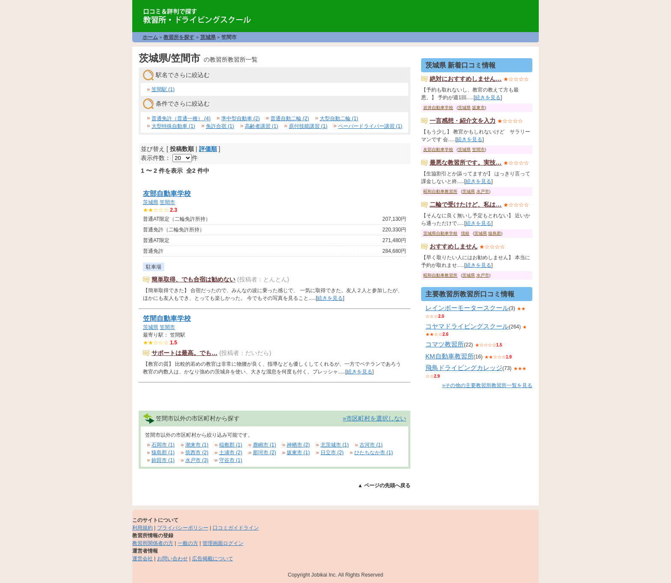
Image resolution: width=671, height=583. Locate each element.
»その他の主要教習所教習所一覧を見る (487, 385)
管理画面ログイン (222, 543)
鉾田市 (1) (163, 460)
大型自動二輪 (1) (339, 118)
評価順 (208, 148)
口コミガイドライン (236, 528)
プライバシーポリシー (182, 528)
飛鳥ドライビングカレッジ (463, 367)
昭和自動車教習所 (440, 191)
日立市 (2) (332, 453)
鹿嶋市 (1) (264, 445)
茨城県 (208, 37)
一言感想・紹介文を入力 (463, 120)
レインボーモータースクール (467, 307)
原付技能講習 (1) (308, 126)
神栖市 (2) (298, 445)
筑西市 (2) (196, 453)
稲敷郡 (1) (230, 445)
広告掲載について (212, 559)
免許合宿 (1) (220, 126)
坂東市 (478, 107)
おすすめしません (454, 246)
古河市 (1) (371, 445)
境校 (465, 233)
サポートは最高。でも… (184, 352)
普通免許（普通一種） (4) (181, 118)
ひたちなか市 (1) (373, 453)
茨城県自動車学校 (440, 233)
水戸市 (482, 191)
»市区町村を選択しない (374, 418)
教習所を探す (178, 37)
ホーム (150, 37)
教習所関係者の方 (152, 543)
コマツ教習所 (444, 344)
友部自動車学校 (167, 193)
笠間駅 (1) (163, 89)
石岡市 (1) (163, 445)
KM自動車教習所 (449, 356)
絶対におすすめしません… (466, 78)
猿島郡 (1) (163, 453)
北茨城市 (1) (335, 445)
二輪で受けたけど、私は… (466, 204)
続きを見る (330, 298)
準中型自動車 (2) (240, 118)
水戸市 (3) (196, 460)
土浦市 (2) (230, 453)
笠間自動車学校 (167, 318)
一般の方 (188, 543)
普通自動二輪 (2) (289, 118)
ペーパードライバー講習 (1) (370, 126)
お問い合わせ (172, 559)
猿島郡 (494, 233)
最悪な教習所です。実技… (466, 162)
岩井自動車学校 (438, 107)
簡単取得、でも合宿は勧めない (193, 279)
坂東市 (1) (298, 453)
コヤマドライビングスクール (467, 326)
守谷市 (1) (230, 460)
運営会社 (142, 559)
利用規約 (142, 528)
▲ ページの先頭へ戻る (384, 485)
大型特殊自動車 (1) (173, 126)
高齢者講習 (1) (261, 126)
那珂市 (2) (264, 453)
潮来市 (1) (196, 445)
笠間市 (167, 202)
